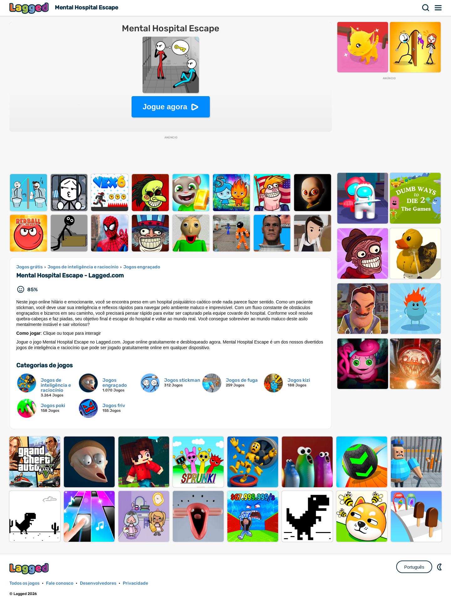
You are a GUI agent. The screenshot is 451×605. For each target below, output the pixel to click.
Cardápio (438, 8)
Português (414, 567)
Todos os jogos (24, 583)
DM (440, 567)
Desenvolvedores (98, 583)
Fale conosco (59, 583)
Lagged (29, 8)
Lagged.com (29, 569)
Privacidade (135, 583)
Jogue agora (165, 106)
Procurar (426, 8)
